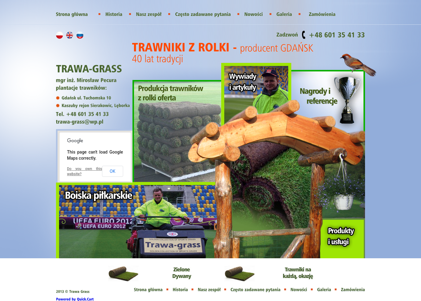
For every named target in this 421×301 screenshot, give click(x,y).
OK (112, 171)
